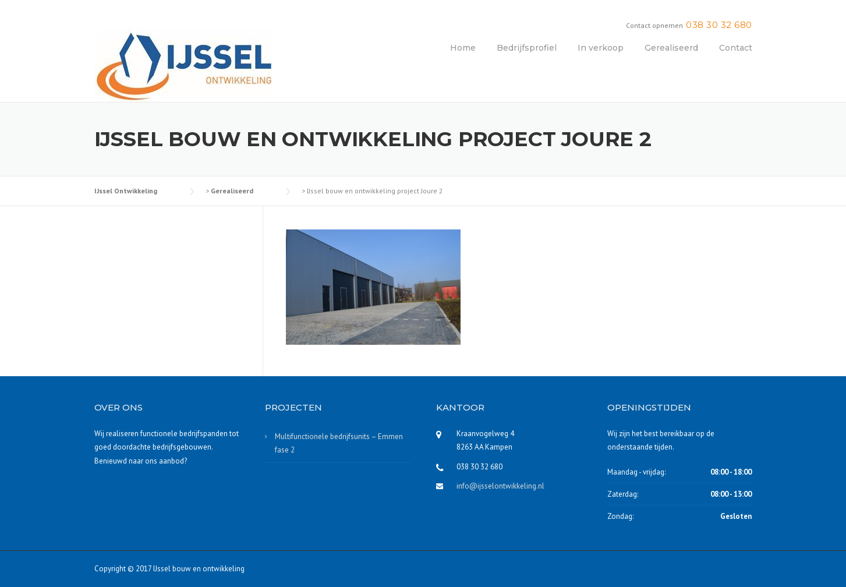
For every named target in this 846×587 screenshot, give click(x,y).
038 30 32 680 (719, 24)
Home (463, 48)
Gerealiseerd (671, 48)
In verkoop (601, 48)
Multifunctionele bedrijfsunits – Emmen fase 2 (339, 443)
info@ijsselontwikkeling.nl (500, 486)
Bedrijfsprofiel (527, 48)
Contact (735, 48)
